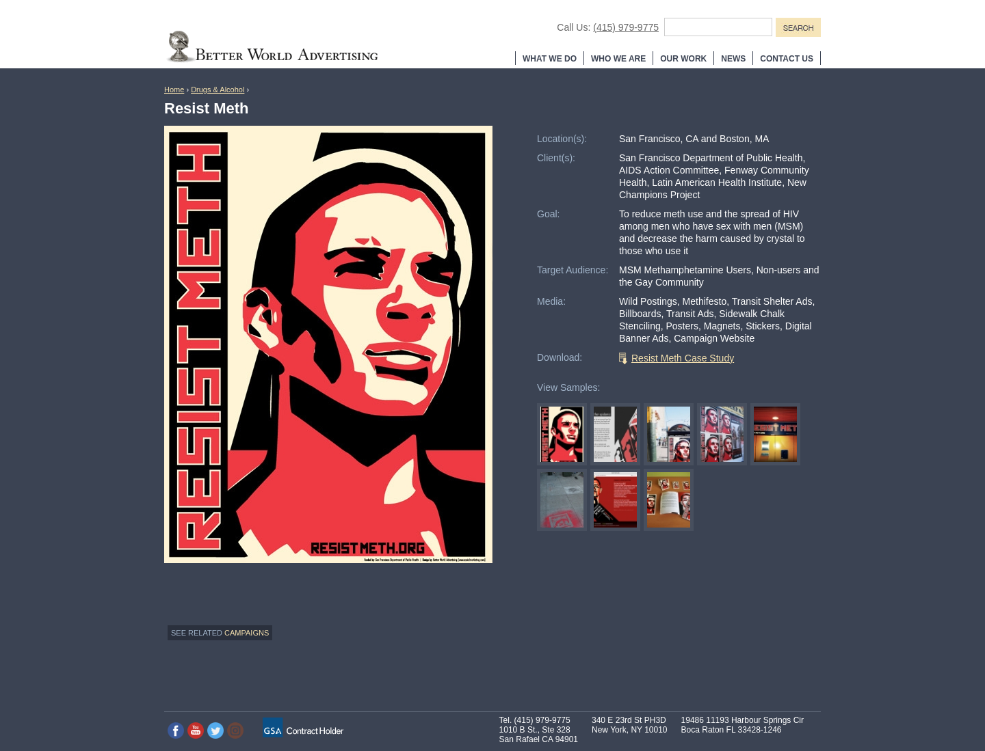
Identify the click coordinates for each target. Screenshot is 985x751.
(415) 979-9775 (626, 27)
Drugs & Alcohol (217, 89)
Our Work (683, 59)
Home (174, 89)
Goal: (548, 213)
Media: (551, 301)
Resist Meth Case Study (682, 358)
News (733, 59)
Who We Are (618, 59)
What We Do (550, 59)
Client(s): (556, 157)
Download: (559, 357)
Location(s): (562, 138)
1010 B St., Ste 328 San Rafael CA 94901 (538, 734)
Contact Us (786, 59)
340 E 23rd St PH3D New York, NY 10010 (630, 725)
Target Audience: (572, 269)
